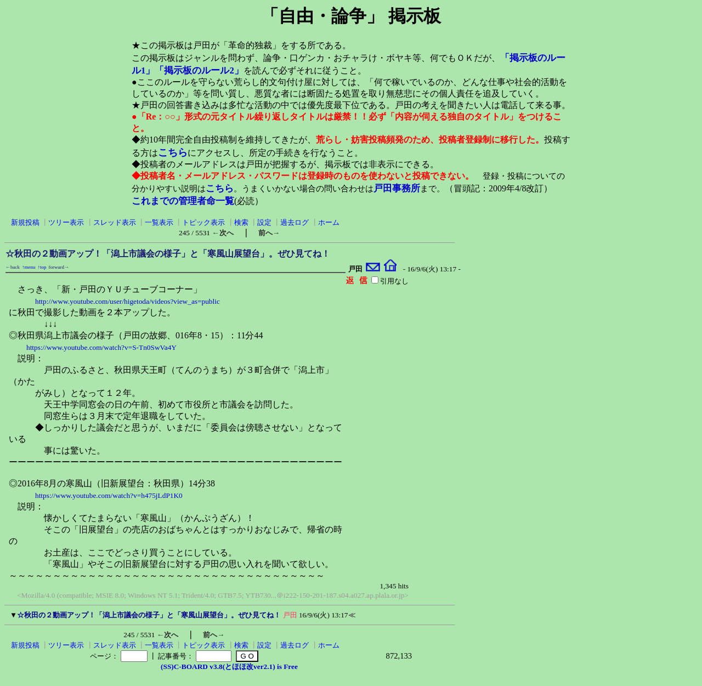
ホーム (328, 222)
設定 (264, 222)
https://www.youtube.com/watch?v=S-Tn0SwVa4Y (101, 347)
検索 (241, 222)
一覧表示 (159, 222)
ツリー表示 (66, 222)
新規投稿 (25, 222)
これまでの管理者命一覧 (183, 201)
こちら (173, 152)
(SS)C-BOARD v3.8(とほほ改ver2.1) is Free (229, 666)
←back (12, 267)
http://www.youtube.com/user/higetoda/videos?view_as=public (127, 301)
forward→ (59, 267)
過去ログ (294, 222)
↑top (42, 267)
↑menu (29, 267)
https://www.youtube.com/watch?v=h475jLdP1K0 (109, 495)
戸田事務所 (396, 188)
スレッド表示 (114, 222)
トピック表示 (203, 222)
